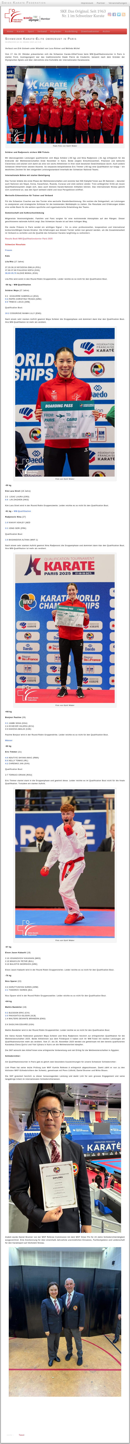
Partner (100, 3)
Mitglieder (55, 31)
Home (9, 31)
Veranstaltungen (117, 3)
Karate (20, 31)
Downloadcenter (89, 31)
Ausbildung (70, 31)
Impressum (87, 3)
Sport (30, 31)
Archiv (105, 31)
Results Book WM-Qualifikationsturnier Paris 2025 (28, 240)
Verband (41, 31)
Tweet (21, 1436)
